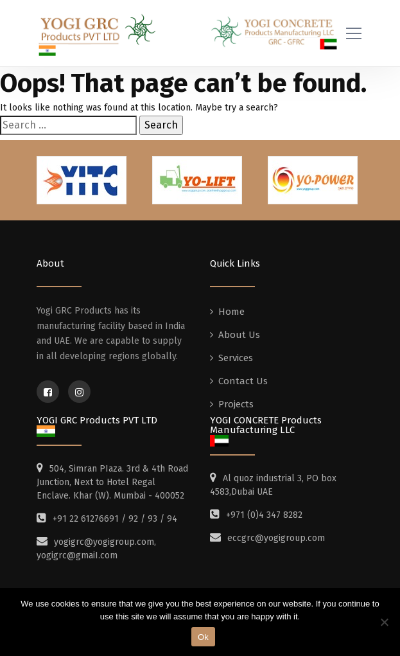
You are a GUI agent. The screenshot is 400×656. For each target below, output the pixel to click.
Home (231, 311)
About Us (239, 335)
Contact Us (243, 381)
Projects (236, 404)
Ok (203, 637)
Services (235, 358)
